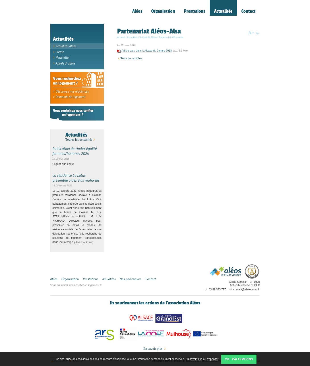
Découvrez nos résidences (70, 92)
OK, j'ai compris (239, 359)
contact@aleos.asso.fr (244, 289)
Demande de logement (68, 97)
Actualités (76, 135)
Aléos (225, 271)
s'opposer (212, 359)
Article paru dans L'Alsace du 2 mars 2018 (147, 51)
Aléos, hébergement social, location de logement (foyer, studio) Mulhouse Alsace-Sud (81, 12)
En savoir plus (155, 349)
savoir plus (196, 359)
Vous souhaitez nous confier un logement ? (75, 285)
